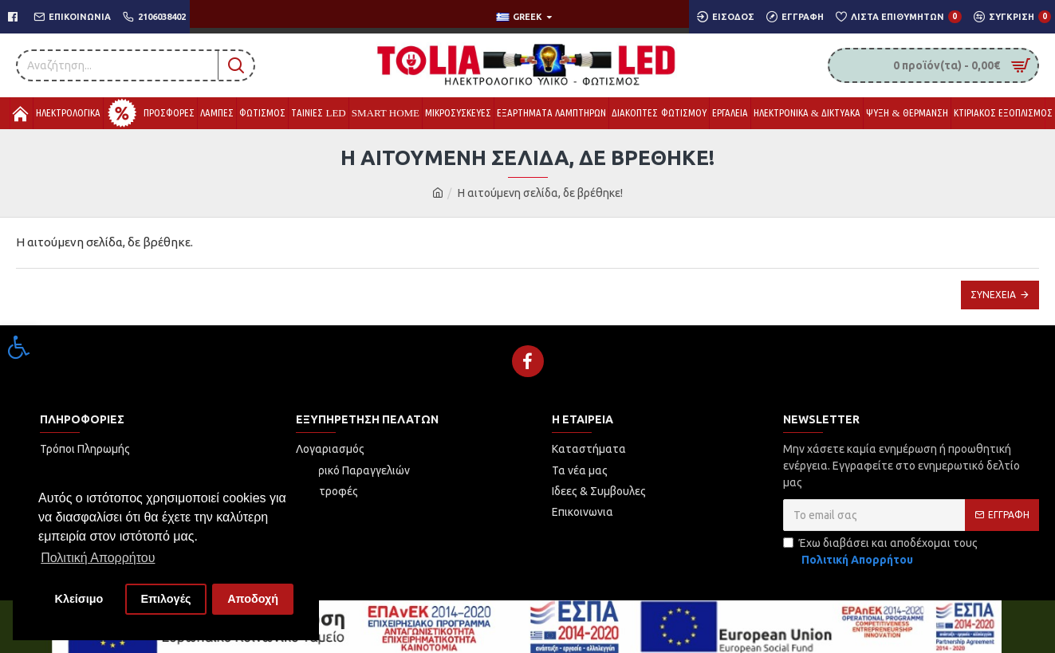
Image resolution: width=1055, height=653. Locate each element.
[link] (19, 347)
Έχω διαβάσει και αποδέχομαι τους (880, 552)
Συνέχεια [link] (993, 294)
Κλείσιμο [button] (79, 598)
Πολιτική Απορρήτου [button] (98, 557)
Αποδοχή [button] (252, 598)
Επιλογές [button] (165, 598)
